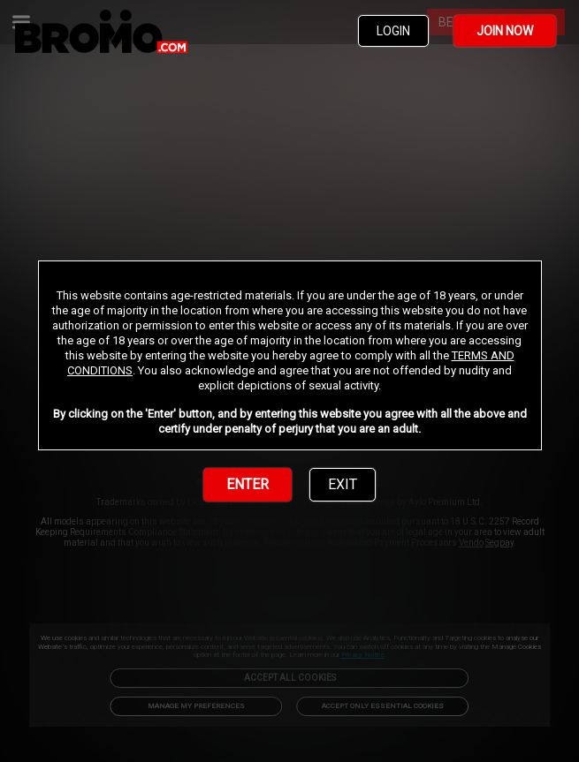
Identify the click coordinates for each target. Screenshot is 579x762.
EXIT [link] (342, 484)
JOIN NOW (504, 31)
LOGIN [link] (393, 31)
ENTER (247, 484)
